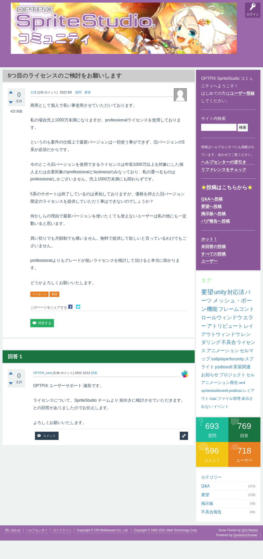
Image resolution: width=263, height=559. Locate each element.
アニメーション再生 (219, 401)
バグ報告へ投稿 (215, 240)
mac (213, 417)
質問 (78, 111)
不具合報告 (211, 530)
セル (250, 393)
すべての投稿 (213, 272)
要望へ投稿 (211, 225)
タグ (97, 76)
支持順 (81, 77)
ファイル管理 (229, 417)
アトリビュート (225, 345)
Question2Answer (245, 554)
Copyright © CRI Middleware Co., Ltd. (102, 549)
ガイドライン (62, 549)
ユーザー (209, 280)
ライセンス (39, 312)
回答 (94, 391)
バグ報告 (65, 77)
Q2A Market (250, 549)
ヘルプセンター (37, 549)
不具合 (228, 361)
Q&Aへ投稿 (212, 218)
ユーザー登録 (242, 112)
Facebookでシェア (70, 325)
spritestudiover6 (214, 409)
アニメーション (222, 369)
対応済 (235, 310)
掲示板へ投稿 (213, 232)
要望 (32, 77)
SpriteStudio (243, 77)
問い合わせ (13, 549)
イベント (221, 425)
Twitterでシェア (78, 325)
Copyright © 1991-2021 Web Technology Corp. (166, 549)
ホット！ (209, 258)
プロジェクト (232, 393)
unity (220, 310)
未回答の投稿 (213, 265)
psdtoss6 (223, 385)
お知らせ (210, 393)
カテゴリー (211, 496)
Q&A (16, 77)
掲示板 (48, 77)
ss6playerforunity (227, 377)
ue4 (242, 401)
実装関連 (242, 385)
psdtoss (235, 409)
